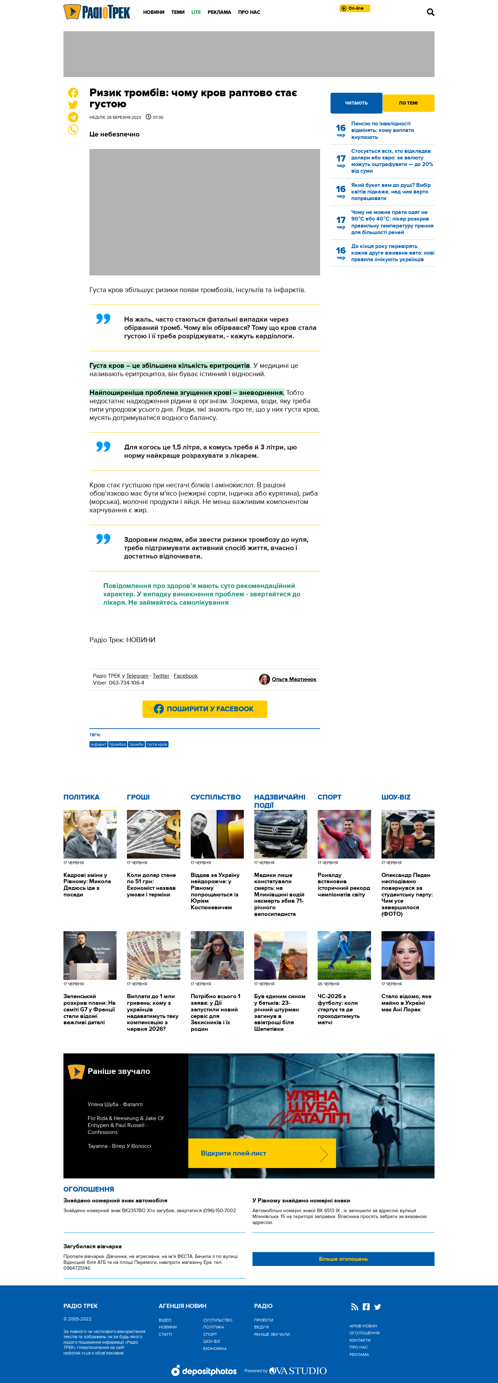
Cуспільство (216, 797)
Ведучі (261, 1327)
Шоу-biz (396, 797)
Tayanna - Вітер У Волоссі (119, 1146)
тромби (136, 744)
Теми (177, 12)
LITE (196, 12)
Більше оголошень (343, 1259)
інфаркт (98, 744)
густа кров (157, 744)
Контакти (360, 1340)
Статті (165, 1334)
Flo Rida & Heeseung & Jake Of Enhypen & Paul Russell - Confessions (126, 1125)
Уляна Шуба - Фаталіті (115, 1104)
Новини (153, 12)
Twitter (161, 675)
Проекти (263, 1320)
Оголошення (88, 1189)
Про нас (249, 12)
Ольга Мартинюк (294, 679)
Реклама (219, 12)
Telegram (137, 675)
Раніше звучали (272, 1334)
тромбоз (118, 744)
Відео (165, 1320)
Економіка (215, 1348)
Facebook (186, 675)
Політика (81, 797)
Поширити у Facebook (210, 709)
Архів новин (363, 1326)
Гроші (138, 797)
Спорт (330, 797)
